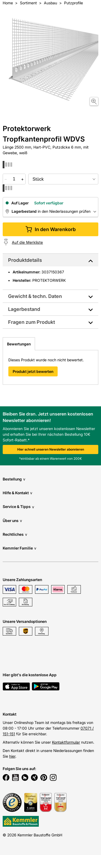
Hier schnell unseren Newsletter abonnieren (50, 449)
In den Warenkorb (50, 229)
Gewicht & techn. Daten (35, 296)
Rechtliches (15, 534)
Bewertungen (19, 344)
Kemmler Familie (19, 548)
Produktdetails (25, 260)
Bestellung (14, 479)
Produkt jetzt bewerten (33, 371)
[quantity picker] (14, 179)
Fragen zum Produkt (31, 322)
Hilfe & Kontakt (17, 493)
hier (12, 756)
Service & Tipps (18, 507)
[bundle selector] (63, 179)
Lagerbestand (24, 309)
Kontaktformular (66, 742)
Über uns (12, 520)
